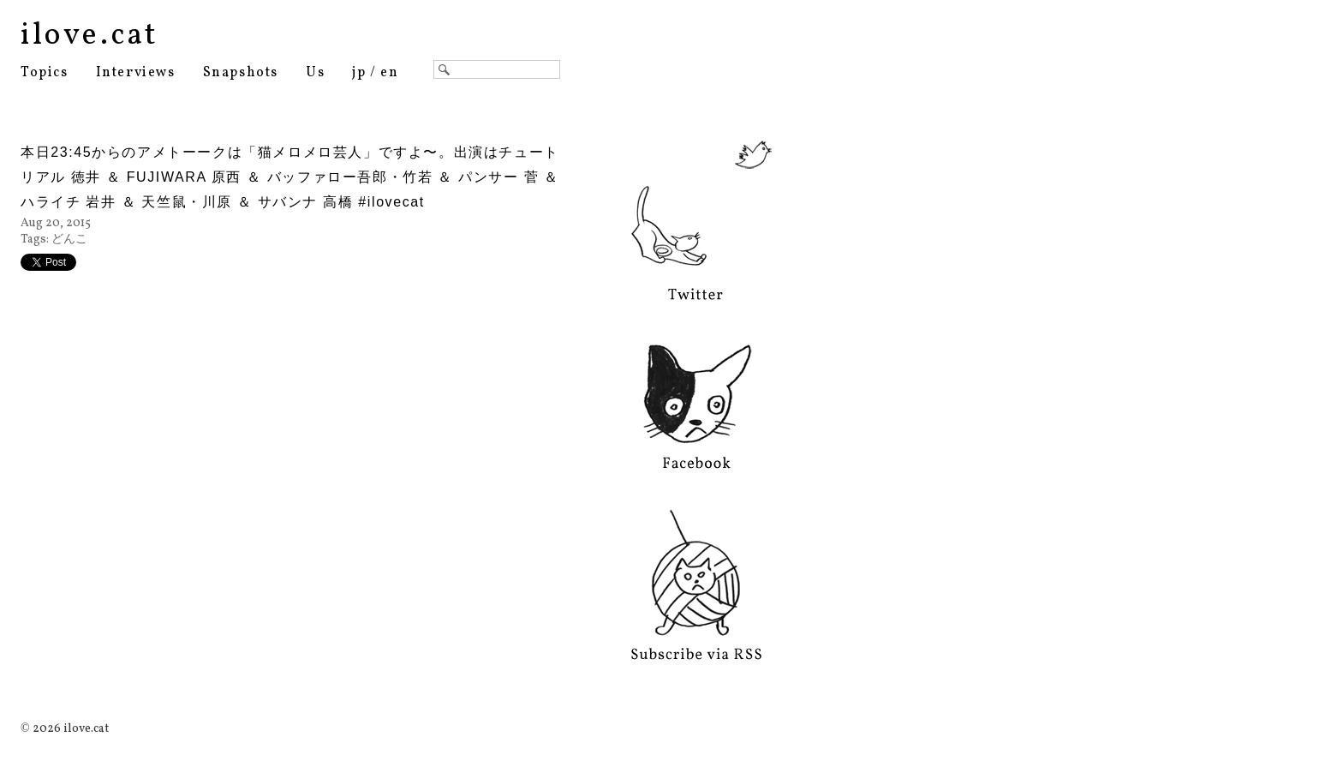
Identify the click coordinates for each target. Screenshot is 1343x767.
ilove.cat (89, 36)
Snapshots (240, 72)
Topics (45, 72)
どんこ (69, 239)
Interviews (136, 72)
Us (315, 72)
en (389, 72)
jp (359, 72)
